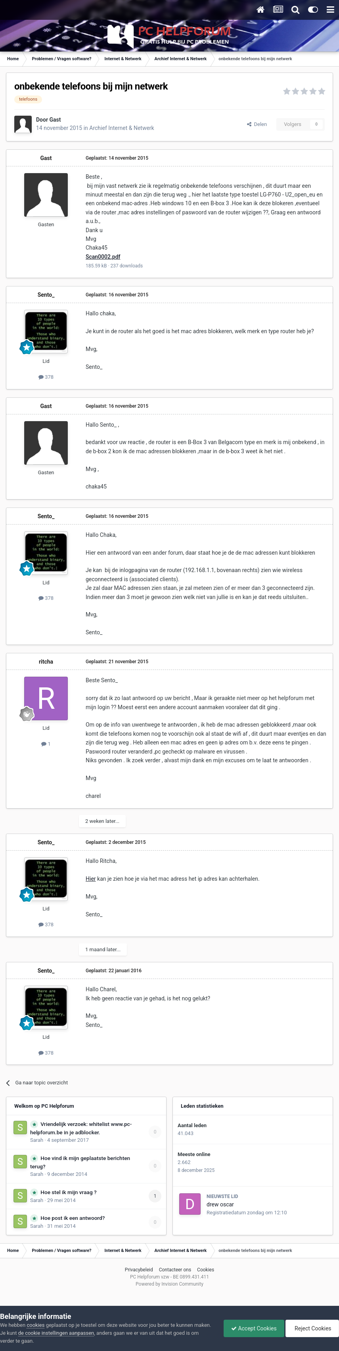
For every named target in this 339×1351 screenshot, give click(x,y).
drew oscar (220, 1204)
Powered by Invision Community (169, 1284)
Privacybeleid (139, 1270)
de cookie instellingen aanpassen (74, 1333)
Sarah (36, 1140)
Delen (257, 124)
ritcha (46, 661)
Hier (91, 879)
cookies (35, 1325)
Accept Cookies (252, 1328)
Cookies (205, 1270)
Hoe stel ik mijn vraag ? (68, 1192)
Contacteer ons (175, 1270)
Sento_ (46, 295)
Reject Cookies (312, 1328)
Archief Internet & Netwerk (121, 128)
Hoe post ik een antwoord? (72, 1218)
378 (46, 377)
